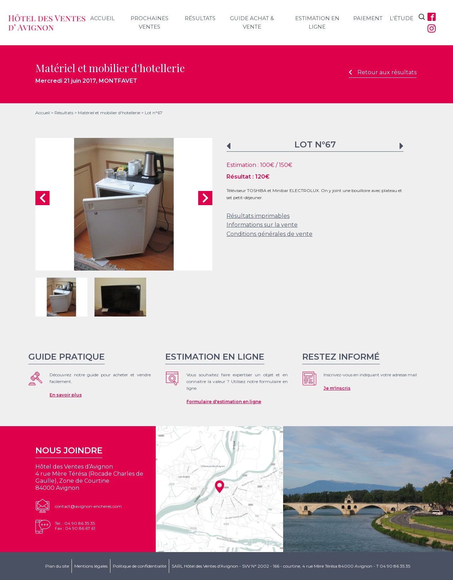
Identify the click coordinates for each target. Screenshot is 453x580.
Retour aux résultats (383, 72)
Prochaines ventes (149, 22)
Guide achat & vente (252, 22)
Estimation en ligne (317, 22)
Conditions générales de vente (269, 234)
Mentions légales (91, 566)
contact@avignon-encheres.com (88, 506)
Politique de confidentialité (139, 566)
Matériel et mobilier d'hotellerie (109, 112)
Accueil (102, 18)
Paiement (368, 18)
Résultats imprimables (257, 216)
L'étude (401, 18)
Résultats (200, 18)
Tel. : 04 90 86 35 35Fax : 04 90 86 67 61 (75, 526)
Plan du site (57, 566)
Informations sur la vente (262, 224)
